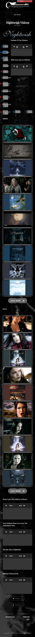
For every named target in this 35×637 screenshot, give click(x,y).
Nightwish (18, 605)
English (20, 1)
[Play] (14, 46)
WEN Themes (27, 633)
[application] (21, 50)
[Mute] (27, 46)
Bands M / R (18, 598)
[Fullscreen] (29, 46)
